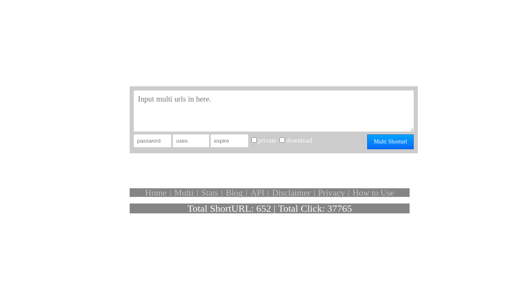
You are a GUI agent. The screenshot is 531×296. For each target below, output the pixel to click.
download (299, 140)
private (267, 140)
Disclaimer (291, 192)
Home (156, 192)
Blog (234, 192)
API (257, 192)
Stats (209, 192)
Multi (183, 192)
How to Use (373, 192)
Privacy (331, 192)
